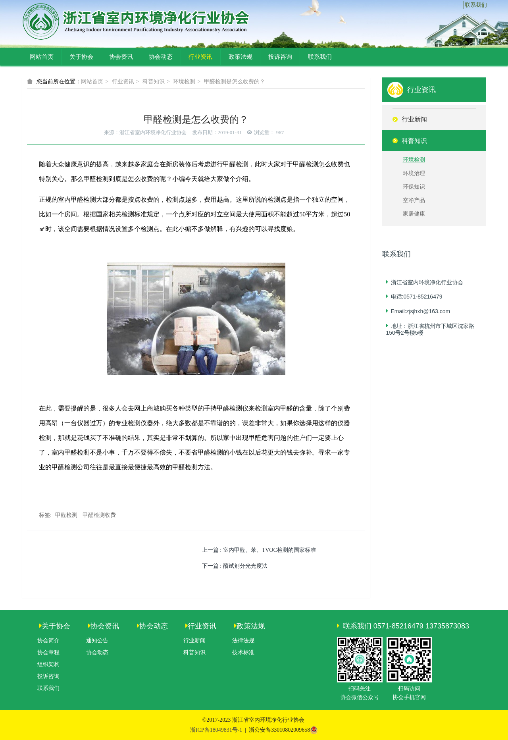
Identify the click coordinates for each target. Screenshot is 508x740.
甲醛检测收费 (99, 515)
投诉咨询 (280, 57)
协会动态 (161, 57)
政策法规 (240, 57)
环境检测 (184, 82)
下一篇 (234, 566)
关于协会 (81, 57)
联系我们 (476, 5)
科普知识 (153, 82)
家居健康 (414, 214)
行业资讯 (200, 57)
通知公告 (97, 641)
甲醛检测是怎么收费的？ (234, 82)
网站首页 (42, 57)
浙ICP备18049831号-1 (216, 730)
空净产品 (414, 200)
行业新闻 (194, 641)
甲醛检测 (66, 515)
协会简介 (48, 641)
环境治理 (414, 173)
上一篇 (259, 550)
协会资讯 (121, 57)
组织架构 (48, 664)
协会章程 (48, 652)
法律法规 (243, 641)
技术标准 (243, 652)
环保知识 (414, 187)
